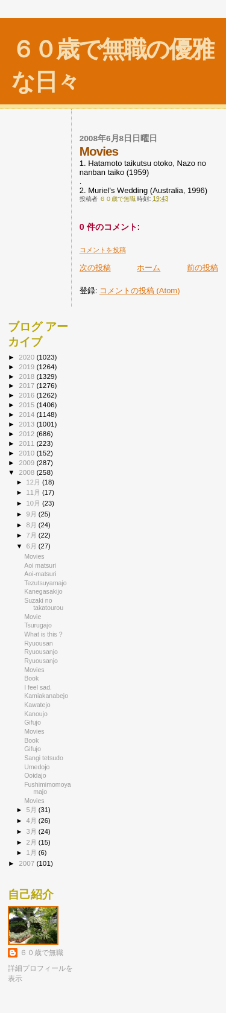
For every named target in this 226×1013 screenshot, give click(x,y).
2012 (27, 433)
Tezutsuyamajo (45, 582)
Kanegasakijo (43, 591)
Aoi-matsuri (40, 573)
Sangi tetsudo (43, 757)
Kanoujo (36, 713)
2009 (27, 462)
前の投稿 (202, 267)
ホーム (148, 267)
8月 (33, 525)
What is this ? (43, 634)
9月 (33, 514)
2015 (27, 404)
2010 (27, 453)
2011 (27, 443)
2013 (27, 424)
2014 (27, 414)
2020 (27, 357)
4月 (33, 820)
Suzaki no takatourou (43, 604)
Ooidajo (35, 775)
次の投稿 (95, 267)
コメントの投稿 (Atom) (139, 290)
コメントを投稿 (103, 249)
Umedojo (36, 766)
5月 (33, 809)
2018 (27, 376)
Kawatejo (37, 704)
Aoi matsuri (40, 565)
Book (31, 678)
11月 (34, 492)
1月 (33, 852)
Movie (32, 616)
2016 (27, 395)
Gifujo (32, 722)
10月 (34, 503)
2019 (27, 366)
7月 (33, 535)
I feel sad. (38, 687)
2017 (27, 385)
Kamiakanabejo (46, 695)
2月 (33, 842)
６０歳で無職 (41, 952)
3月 (33, 831)
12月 (34, 482)
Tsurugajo (38, 625)
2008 (27, 472)
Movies (34, 556)
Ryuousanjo (41, 651)
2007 (27, 863)
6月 (33, 546)
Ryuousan (38, 643)
